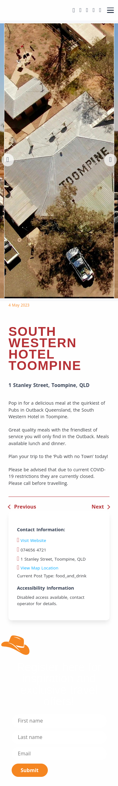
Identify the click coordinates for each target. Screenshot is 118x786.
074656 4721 (31, 550)
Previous (25, 506)
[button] (8, 160)
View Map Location (37, 568)
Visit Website (33, 540)
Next (98, 506)
